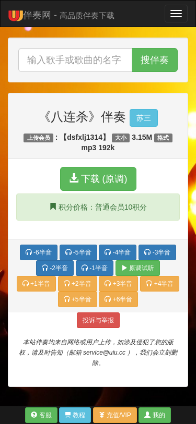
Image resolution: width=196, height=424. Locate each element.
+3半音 (118, 283)
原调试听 (137, 268)
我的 (154, 415)
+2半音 (77, 283)
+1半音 (36, 283)
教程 (75, 415)
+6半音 (118, 299)
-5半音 (78, 252)
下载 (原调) (98, 178)
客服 (41, 415)
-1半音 (95, 268)
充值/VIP (115, 415)
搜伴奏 (155, 60)
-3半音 (157, 252)
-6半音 (39, 252)
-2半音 (55, 268)
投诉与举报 (98, 320)
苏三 (143, 118)
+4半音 (160, 283)
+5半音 (77, 299)
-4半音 (118, 252)
